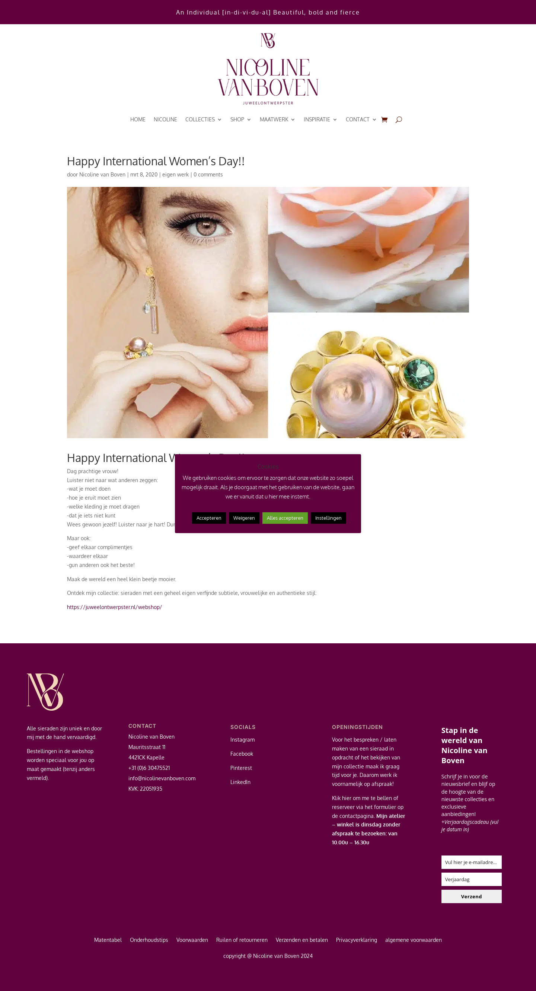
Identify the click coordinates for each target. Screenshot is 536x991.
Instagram (242, 739)
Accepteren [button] (209, 518)
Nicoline (165, 119)
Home (138, 119)
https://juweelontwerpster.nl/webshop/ (114, 607)
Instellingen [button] (328, 518)
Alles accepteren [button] (285, 518)
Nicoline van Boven (102, 174)
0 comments (208, 174)
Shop (237, 119)
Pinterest (241, 768)
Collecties (200, 119)
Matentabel (108, 940)
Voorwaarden (192, 940)
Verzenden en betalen (302, 940)
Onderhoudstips (149, 940)
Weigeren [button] (244, 518)
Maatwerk (274, 119)
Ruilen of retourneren (242, 940)
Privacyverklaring (356, 940)
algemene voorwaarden (413, 940)
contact (358, 119)
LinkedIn (240, 782)
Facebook (241, 754)
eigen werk (175, 174)
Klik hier (341, 798)
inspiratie (317, 119)
